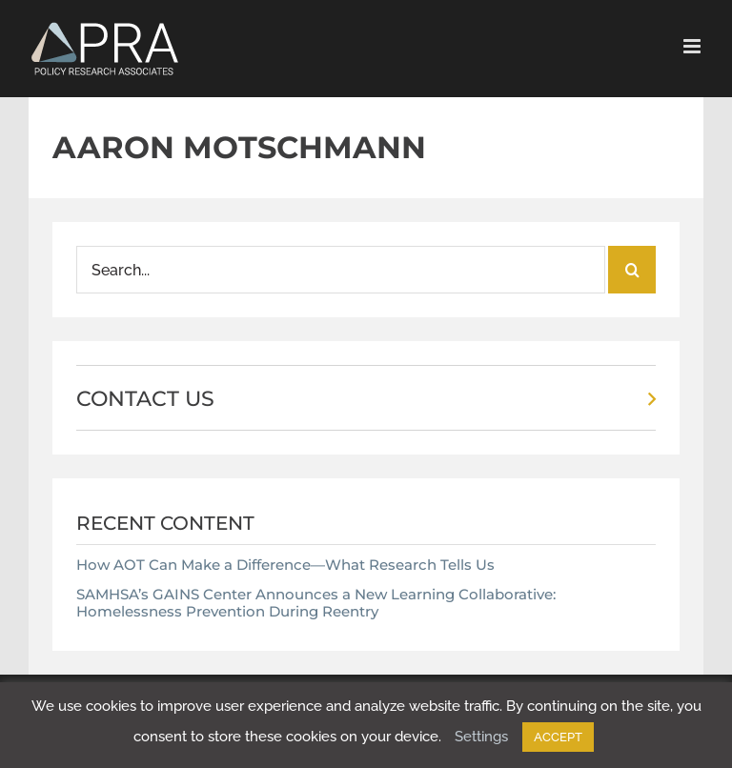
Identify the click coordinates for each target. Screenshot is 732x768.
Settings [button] (481, 736)
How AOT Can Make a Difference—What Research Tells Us (285, 565)
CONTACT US (145, 399)
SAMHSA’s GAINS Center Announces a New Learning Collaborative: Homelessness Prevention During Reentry (316, 602)
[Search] (632, 269)
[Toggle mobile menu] (693, 46)
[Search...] (340, 269)
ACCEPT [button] (558, 737)
